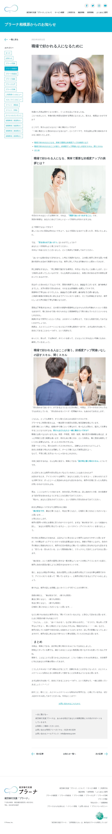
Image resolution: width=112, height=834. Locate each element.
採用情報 (90, 12)
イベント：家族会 (12, 105)
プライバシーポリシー (99, 806)
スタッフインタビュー (14, 100)
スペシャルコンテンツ (14, 115)
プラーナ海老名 (11, 74)
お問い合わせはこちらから (69, 704)
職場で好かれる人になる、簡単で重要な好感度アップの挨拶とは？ (61, 142)
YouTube (105, 5)
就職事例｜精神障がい (14, 136)
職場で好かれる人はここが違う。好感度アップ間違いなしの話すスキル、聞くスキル (68, 146)
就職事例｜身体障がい (14, 131)
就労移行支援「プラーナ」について (39, 12)
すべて (8, 53)
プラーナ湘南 (10, 79)
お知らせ (9, 58)
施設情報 (81, 12)
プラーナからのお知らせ (56, 806)
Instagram (99, 5)
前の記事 (39, 754)
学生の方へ (94, 803)
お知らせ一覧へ (69, 754)
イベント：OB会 (11, 110)
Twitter (93, 5)
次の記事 (99, 754)
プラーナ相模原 (11, 68)
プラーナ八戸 (10, 84)
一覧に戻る (13, 39)
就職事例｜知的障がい (14, 126)
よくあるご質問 (101, 12)
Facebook (86, 5)
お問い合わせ (84, 806)
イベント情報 (72, 806)
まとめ (37, 150)
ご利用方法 (71, 12)
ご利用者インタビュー (14, 94)
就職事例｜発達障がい (14, 120)
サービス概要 (59, 12)
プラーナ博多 (10, 63)
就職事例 (104, 803)
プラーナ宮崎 (10, 89)
